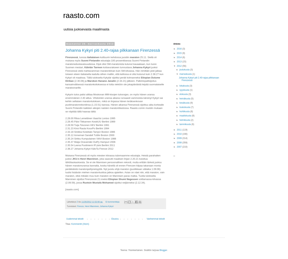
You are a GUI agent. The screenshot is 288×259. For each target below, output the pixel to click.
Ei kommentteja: (113, 202)
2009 (179, 138)
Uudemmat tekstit (74, 219)
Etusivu (115, 219)
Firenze (80, 206)
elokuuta (183, 94)
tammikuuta (185, 124)
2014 (179, 57)
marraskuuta (185, 74)
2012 (179, 66)
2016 (179, 48)
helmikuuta (185, 120)
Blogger (163, 250)
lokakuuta (184, 86)
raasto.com (81, 15)
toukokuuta (185, 107)
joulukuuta (184, 69)
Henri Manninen (92, 206)
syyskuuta (184, 90)
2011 (179, 129)
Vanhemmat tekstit (156, 219)
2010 (179, 134)
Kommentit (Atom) (80, 224)
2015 (179, 53)
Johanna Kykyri (107, 206)
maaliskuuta (185, 115)
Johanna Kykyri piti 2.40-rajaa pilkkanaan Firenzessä (112, 50)
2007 (179, 147)
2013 (179, 61)
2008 (179, 142)
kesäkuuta (184, 103)
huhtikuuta (184, 111)
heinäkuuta (185, 98)
